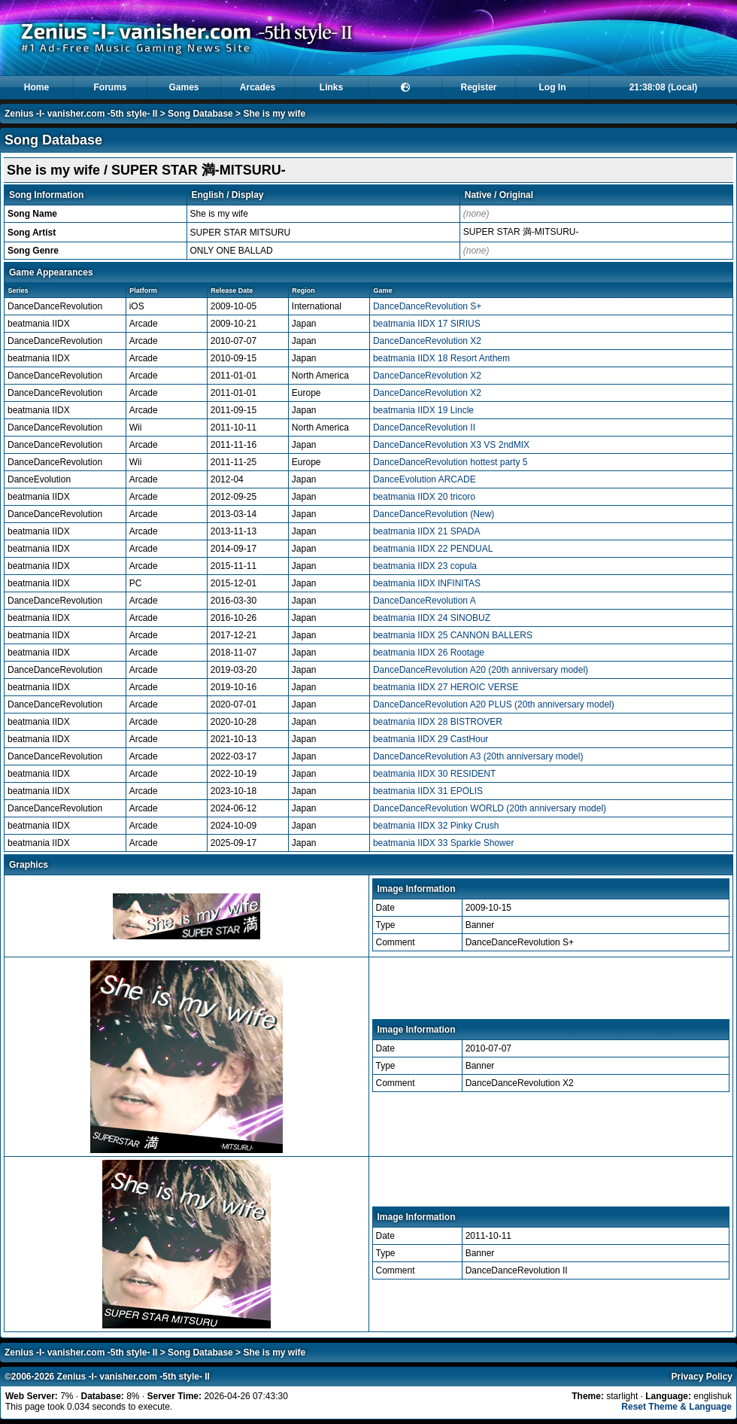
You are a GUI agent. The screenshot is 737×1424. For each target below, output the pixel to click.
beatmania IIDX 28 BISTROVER (437, 722)
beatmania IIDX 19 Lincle (423, 410)
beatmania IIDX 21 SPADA (427, 531)
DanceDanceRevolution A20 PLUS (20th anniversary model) (493, 704)
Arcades (257, 87)
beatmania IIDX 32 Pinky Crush (436, 825)
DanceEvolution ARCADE (424, 479)
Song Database (200, 113)
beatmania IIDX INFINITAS (427, 583)
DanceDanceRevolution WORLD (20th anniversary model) (489, 808)
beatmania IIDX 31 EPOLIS (428, 791)
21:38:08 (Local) (663, 87)
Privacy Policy (702, 1376)
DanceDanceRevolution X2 (427, 341)
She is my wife (274, 113)
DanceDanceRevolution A (424, 600)
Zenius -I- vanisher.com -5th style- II (81, 113)
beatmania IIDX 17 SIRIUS (427, 323)
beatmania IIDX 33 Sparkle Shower (443, 843)
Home (36, 87)
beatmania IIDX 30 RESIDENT (434, 773)
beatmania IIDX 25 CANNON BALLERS (452, 635)
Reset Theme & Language (676, 1406)
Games (183, 87)
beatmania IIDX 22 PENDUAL (433, 548)
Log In (552, 87)
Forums (109, 87)
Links (331, 87)
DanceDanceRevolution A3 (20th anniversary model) (478, 756)
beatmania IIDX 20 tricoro (424, 496)
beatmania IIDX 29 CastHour (430, 739)
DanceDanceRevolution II (424, 427)
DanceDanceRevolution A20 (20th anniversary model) (480, 670)
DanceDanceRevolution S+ (427, 306)
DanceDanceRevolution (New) (433, 514)
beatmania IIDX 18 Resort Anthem (441, 358)
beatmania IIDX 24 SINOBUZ (431, 618)
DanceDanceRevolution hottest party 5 (450, 462)
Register (478, 87)
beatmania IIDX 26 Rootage (428, 652)
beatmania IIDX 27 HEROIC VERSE (445, 687)
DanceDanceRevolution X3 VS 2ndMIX (451, 445)
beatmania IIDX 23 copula (425, 566)
